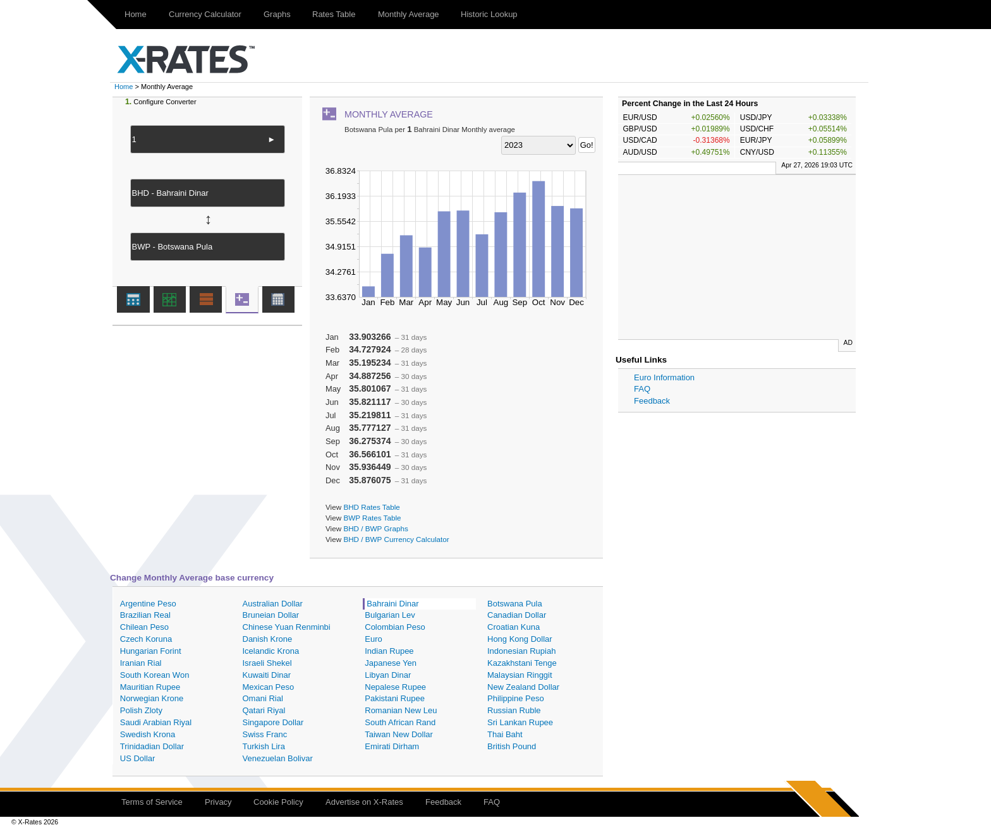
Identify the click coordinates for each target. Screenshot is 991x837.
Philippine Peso (515, 698)
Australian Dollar (273, 603)
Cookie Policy (278, 802)
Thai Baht (505, 734)
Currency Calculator (205, 14)
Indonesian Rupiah (521, 651)
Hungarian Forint (150, 651)
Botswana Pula (514, 603)
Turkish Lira (264, 746)
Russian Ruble (514, 710)
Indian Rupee (389, 651)
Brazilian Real (145, 615)
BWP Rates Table (372, 518)
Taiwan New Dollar (399, 734)
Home (136, 14)
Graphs (277, 14)
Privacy (218, 802)
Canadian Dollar (516, 615)
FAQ (642, 389)
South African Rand (400, 722)
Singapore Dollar (273, 722)
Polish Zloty (141, 710)
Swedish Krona (147, 734)
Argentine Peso (148, 603)
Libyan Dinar (388, 675)
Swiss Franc (265, 734)
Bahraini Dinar (392, 603)
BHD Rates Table (371, 507)
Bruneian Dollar (271, 615)
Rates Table (333, 14)
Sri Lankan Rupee (520, 722)
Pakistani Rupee (395, 698)
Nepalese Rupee (395, 687)
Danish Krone (268, 639)
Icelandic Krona (271, 651)
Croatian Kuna (513, 627)
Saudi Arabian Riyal (156, 722)
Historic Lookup (489, 14)
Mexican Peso (269, 687)
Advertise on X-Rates (364, 802)
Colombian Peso (395, 627)
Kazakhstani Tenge (522, 663)
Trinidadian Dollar (152, 746)
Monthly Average (408, 14)
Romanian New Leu (401, 710)
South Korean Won (155, 675)
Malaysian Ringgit (519, 675)
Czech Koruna (146, 639)
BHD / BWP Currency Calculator (396, 539)
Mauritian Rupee (150, 687)
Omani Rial (263, 698)
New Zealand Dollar (523, 687)
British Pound (511, 746)
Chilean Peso (144, 627)
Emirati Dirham (392, 746)
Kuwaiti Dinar (267, 675)
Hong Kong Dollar (519, 639)
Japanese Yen (390, 663)
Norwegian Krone (151, 698)
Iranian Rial (141, 663)
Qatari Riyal (264, 710)
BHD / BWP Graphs (375, 528)
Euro (373, 639)
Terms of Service (152, 802)
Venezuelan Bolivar (278, 758)
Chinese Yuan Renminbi (287, 627)
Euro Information (664, 377)
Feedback (652, 401)
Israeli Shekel (267, 663)
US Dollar (137, 758)
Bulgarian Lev (390, 615)
